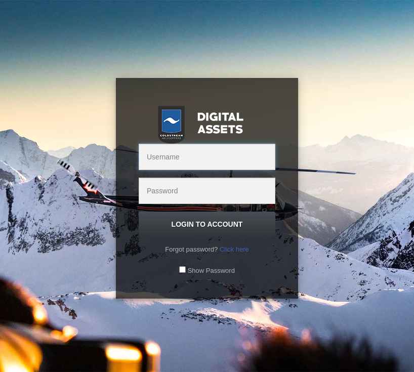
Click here (234, 249)
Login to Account (207, 224)
